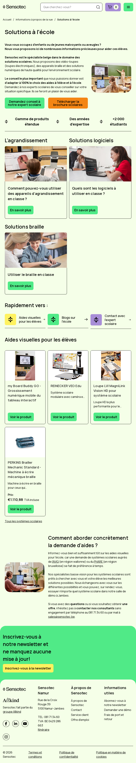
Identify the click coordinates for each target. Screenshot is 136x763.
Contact (76, 710)
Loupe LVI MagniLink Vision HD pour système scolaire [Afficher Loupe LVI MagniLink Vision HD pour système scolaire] (109, 390)
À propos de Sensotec (79, 703)
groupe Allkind (12, 712)
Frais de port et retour (114, 717)
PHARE (98, 562)
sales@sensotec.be (61, 617)
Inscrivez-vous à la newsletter (28, 668)
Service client (80, 715)
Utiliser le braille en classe (31, 274)
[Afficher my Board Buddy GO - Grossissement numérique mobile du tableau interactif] (25, 365)
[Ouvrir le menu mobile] (128, 7)
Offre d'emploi (80, 720)
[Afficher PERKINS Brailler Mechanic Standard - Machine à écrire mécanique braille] (25, 442)
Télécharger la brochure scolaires (68, 103)
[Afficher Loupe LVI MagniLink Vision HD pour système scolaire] (111, 365)
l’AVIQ (55, 562)
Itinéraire (43, 730)
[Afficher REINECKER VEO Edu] (68, 365)
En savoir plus (20, 210)
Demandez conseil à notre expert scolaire (24, 103)
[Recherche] (98, 7)
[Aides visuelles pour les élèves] (25, 321)
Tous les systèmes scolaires (23, 521)
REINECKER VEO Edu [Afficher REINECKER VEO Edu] (66, 386)
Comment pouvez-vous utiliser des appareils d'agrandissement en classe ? (36, 193)
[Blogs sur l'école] (68, 321)
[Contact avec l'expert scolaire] (110, 321)
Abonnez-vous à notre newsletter (115, 703)
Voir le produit (21, 417)
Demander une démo (117, 710)
